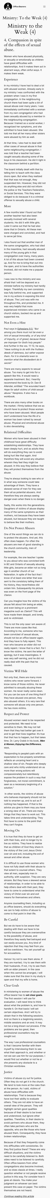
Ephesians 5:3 (25, 328)
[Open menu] (44, 6)
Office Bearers (19, 6)
